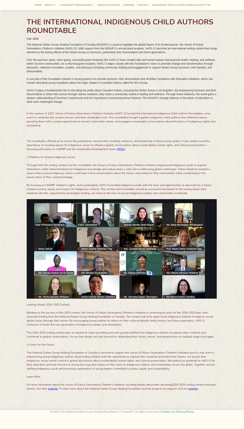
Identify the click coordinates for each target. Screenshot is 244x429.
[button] (50, 5)
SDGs (120, 149)
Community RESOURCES (75, 4)
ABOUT (49, 4)
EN (202, 5)
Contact (143, 4)
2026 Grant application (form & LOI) (176, 4)
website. (53, 389)
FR (208, 5)
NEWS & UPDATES (109, 4)
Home (38, 4)
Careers (128, 4)
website (193, 389)
